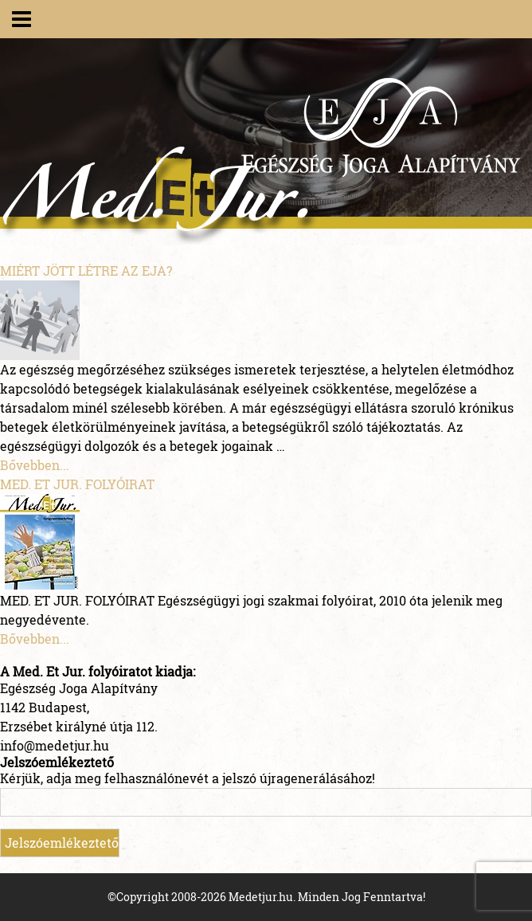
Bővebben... (34, 465)
